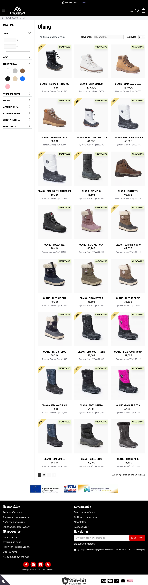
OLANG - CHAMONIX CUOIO (54, 137)
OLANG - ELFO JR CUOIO (128, 298)
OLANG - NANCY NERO (128, 459)
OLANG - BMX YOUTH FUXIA (128, 351)
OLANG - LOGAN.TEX (128, 191)
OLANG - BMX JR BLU (54, 459)
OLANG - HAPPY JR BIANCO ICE (91, 137)
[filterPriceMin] (10, 40)
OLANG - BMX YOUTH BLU (54, 405)
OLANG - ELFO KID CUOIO (128, 244)
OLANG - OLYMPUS (91, 191)
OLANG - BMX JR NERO (91, 405)
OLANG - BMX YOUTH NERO (91, 351)
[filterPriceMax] (10, 46)
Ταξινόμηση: (85, 36)
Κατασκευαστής (12, 18)
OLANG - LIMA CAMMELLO (128, 83)
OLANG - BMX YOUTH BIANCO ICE (54, 191)
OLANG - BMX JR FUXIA (128, 405)
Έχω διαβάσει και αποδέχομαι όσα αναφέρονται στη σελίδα (109, 548)
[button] (26, 562)
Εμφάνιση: (131, 36)
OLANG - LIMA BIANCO (91, 83)
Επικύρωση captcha (84, 542)
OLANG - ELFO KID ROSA (91, 244)
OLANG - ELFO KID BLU (54, 298)
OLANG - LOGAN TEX (54, 244)
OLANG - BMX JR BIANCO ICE (128, 137)
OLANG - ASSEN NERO (91, 459)
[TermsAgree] (75, 549)
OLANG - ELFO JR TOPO (91, 298)
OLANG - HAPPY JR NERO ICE (54, 83)
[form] (109, 537)
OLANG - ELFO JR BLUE (54, 351)
